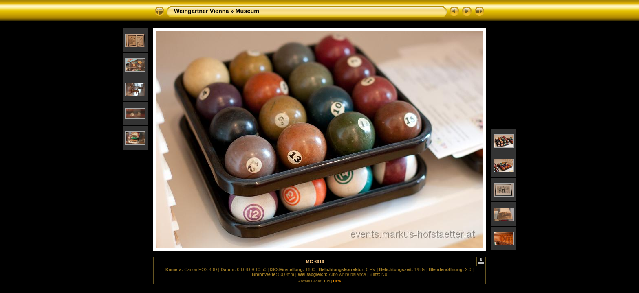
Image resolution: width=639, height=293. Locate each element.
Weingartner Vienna (201, 11)
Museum (247, 11)
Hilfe (337, 281)
